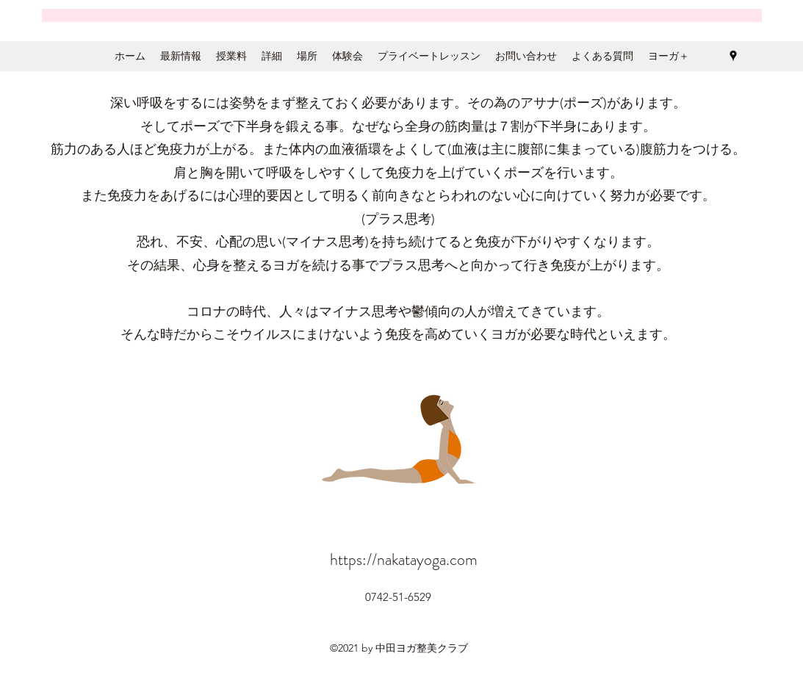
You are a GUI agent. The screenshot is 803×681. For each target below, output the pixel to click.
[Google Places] (733, 55)
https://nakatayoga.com (404, 559)
